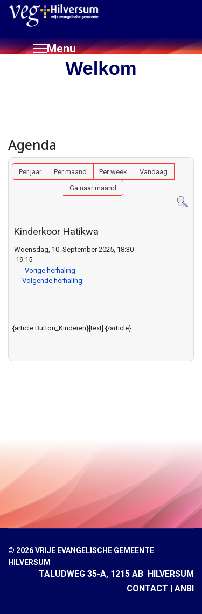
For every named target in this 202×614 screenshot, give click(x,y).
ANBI (184, 588)
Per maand (70, 172)
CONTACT (147, 588)
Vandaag (154, 172)
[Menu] (54, 48)
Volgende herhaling (52, 281)
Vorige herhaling (50, 270)
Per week (113, 172)
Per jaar (30, 172)
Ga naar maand (92, 188)
